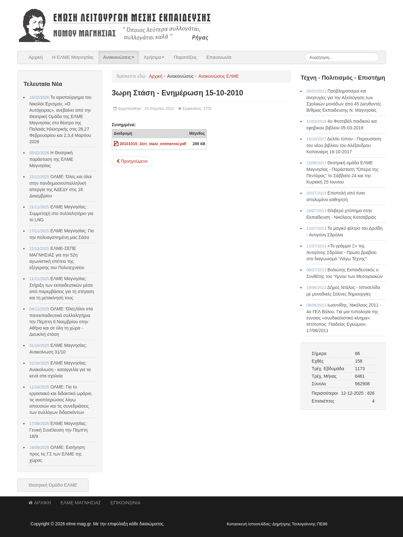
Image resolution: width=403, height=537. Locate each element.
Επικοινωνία (218, 57)
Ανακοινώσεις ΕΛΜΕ (218, 76)
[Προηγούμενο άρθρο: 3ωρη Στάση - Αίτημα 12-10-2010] (132, 161)
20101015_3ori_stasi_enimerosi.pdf (153, 144)
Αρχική (36, 57)
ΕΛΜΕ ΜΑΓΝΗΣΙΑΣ (80, 502)
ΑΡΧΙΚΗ (39, 502)
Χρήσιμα (154, 57)
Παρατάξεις (185, 57)
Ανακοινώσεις (118, 57)
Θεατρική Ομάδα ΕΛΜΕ (53, 485)
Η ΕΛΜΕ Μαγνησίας (73, 57)
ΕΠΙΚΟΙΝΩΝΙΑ (125, 502)
